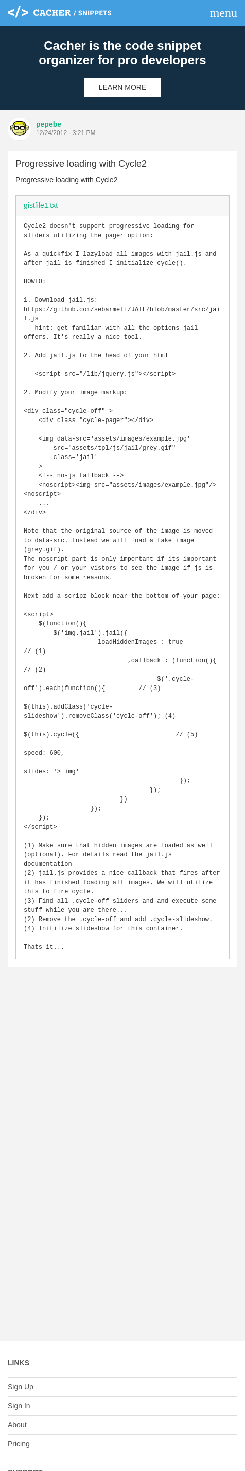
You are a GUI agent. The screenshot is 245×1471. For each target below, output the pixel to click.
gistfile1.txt (41, 205)
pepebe (48, 124)
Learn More (123, 87)
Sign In (19, 1406)
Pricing (19, 1444)
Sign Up (20, 1387)
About (17, 1425)
